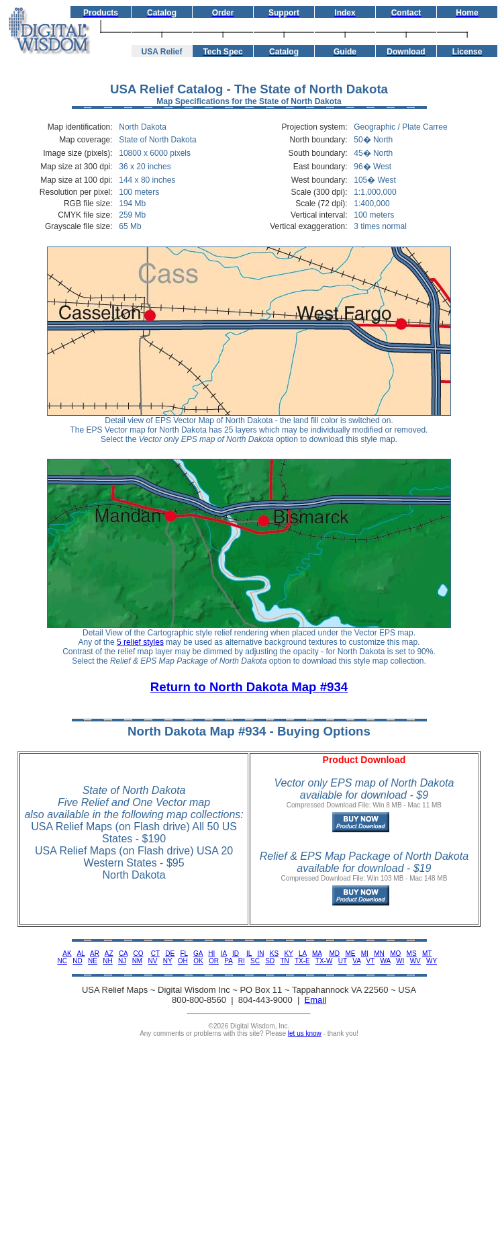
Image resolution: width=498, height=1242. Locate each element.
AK (66, 953)
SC (255, 961)
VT (370, 961)
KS (274, 953)
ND (77, 961)
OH (183, 961)
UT (342, 961)
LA (303, 953)
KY (288, 953)
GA (198, 953)
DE (170, 953)
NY (167, 961)
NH (107, 961)
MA (316, 953)
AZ (109, 953)
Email (316, 1000)
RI (241, 961)
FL (183, 953)
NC (61, 961)
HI (211, 953)
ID (235, 953)
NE (92, 961)
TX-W (324, 961)
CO (139, 953)
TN (284, 961)
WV (415, 961)
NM (137, 961)
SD (270, 961)
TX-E (302, 961)
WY (431, 961)
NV (153, 961)
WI (400, 961)
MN (379, 953)
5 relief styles (140, 642)
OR (214, 961)
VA (356, 961)
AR (94, 953)
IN (260, 953)
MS (412, 953)
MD (335, 953)
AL (81, 953)
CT (155, 953)
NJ (122, 961)
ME (350, 953)
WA (386, 961)
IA (224, 953)
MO (395, 953)
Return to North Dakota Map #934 (249, 687)
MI (364, 953)
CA (123, 953)
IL (249, 953)
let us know (304, 1033)
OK (198, 961)
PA (228, 961)
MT (427, 953)
